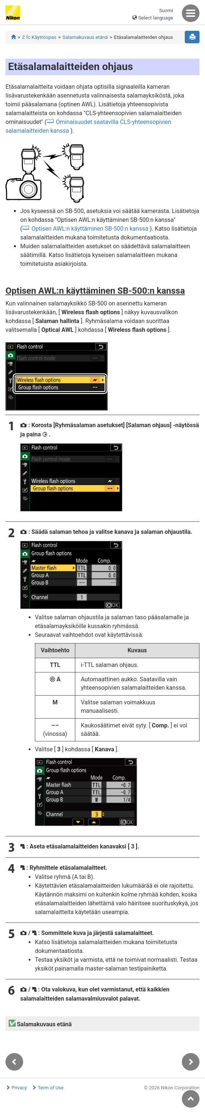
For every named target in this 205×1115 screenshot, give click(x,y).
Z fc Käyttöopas (39, 37)
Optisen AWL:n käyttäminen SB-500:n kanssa (90, 228)
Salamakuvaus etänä (85, 37)
